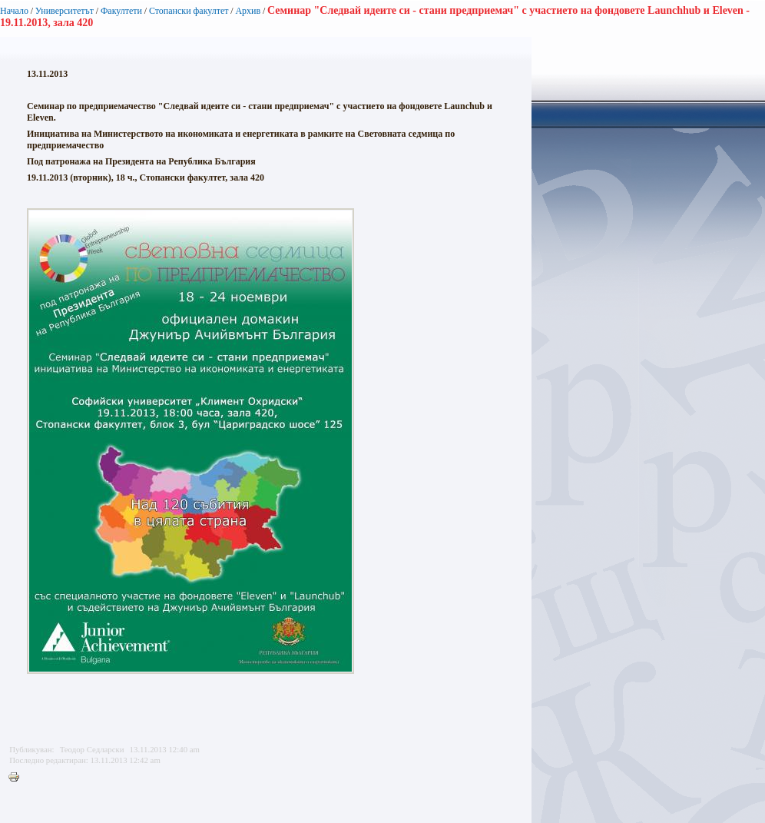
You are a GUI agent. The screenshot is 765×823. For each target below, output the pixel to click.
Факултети (121, 10)
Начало (14, 10)
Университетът (64, 10)
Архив (247, 10)
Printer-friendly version (18, 778)
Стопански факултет (189, 10)
